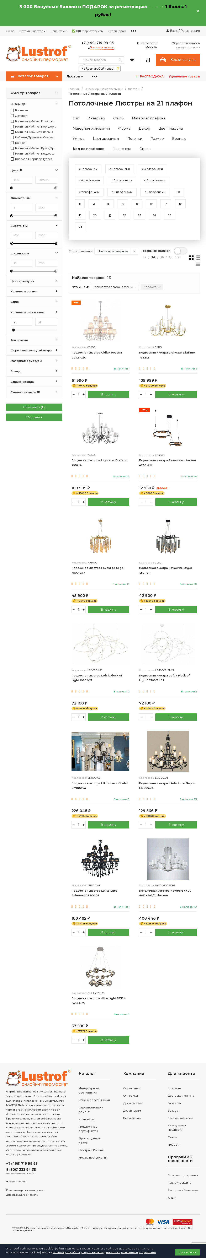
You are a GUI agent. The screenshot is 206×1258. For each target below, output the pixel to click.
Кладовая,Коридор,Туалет (31, 159)
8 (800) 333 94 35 (21, 1176)
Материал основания (91, 128)
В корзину (108, 398)
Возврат (174, 1117)
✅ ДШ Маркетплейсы (87, 31)
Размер (157, 139)
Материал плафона (148, 118)
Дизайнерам (117, 31)
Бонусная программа (183, 1181)
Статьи (173, 1143)
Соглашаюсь (187, 1252)
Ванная (18, 142)
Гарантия (174, 1109)
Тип (76, 118)
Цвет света (122, 149)
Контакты (174, 1094)
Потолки (134, 139)
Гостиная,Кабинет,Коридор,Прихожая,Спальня (33, 126)
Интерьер (96, 118)
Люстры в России (91, 1156)
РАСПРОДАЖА (149, 76)
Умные (79, 139)
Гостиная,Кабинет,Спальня (32, 132)
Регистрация (190, 31)
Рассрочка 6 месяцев (183, 1196)
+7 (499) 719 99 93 (22, 1170)
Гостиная (19, 110)
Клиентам (59, 31)
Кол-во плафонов (88, 149)
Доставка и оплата (181, 1102)
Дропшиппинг (133, 1109)
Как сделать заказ (180, 1124)
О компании (131, 1094)
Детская (19, 115)
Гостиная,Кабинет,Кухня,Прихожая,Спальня (33, 148)
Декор (144, 128)
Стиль (118, 118)
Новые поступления (93, 1164)
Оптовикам (131, 1102)
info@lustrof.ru (17, 1188)
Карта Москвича (179, 1189)
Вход (174, 31)
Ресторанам (132, 1124)
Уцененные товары (184, 76)
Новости (174, 1151)
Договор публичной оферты (22, 1201)
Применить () (34, 407)
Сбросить (34, 417)
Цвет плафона (170, 128)
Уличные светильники (94, 1106)
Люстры (75, 76)
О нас (10, 31)
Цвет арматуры (106, 139)
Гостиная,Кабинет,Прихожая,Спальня (33, 121)
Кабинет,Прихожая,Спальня (33, 137)
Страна (145, 149)
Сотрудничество (32, 31)
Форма (124, 128)
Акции (172, 1204)
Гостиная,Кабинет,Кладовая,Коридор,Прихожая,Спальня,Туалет (33, 153)
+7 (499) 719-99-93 (97, 43)
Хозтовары (86, 1125)
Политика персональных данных (25, 1196)
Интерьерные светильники (104, 89)
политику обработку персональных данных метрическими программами (104, 1252)
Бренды (179, 139)
